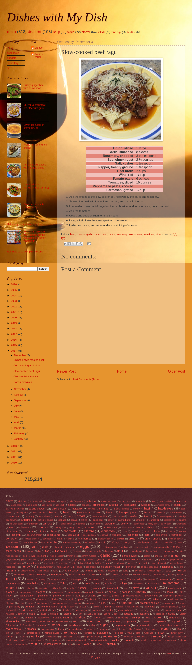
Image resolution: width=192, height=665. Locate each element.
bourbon (58, 516)
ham (107, 563)
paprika (126, 591)
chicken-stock (110, 527)
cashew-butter (65, 524)
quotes (82, 606)
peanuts (57, 595)
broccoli (148, 516)
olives (136, 587)
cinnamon (108, 531)
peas (78, 595)
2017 (14, 334)
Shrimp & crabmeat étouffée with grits (34, 106)
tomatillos (18, 633)
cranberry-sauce (105, 539)
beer (98, 512)
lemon (182, 570)
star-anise (41, 625)
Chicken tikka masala (25, 376)
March (18, 427)
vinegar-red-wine (36, 640)
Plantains (10, 603)
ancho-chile (166, 501)
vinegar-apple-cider (177, 637)
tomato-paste (34, 633)
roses (157, 610)
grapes (162, 559)
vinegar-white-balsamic (76, 640)
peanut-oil (43, 595)
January (19, 438)
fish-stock (77, 551)
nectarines (29, 588)
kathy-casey (71, 570)
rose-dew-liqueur (126, 610)
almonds (140, 501)
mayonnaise (13, 583)
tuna (138, 633)
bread (81, 516)
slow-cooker (135, 234)
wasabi (144, 640)
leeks (168, 570)
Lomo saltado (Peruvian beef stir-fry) (36, 186)
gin (165, 556)
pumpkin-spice (67, 607)
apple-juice (31, 505)
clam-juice (135, 531)
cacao (74, 520)
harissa (131, 563)
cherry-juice (59, 527)
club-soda (170, 531)
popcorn (77, 603)
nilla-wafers (57, 588)
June (17, 411)
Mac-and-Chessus (140, 574)
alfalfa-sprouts (76, 501)
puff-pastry (14, 606)
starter (86, 32)
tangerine (91, 629)
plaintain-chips (176, 599)
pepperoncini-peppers (173, 596)
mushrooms (171, 583)
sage (32, 613)
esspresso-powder (141, 547)
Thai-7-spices (135, 629)
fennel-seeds (13, 550)
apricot (85, 505)
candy (111, 520)
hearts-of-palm (176, 563)
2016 (14, 339)
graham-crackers (131, 559)
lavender (139, 571)
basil (147, 508)
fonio (180, 551)
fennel (176, 546)
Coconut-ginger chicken (26, 365)
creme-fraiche (49, 542)
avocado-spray (163, 505)
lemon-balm (19, 574)
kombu (101, 571)
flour (120, 550)
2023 (14, 300)
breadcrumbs (118, 516)
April (17, 422)
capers (182, 520)
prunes (183, 603)
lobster (125, 574)
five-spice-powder (93, 551)
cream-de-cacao (175, 539)
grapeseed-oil (176, 559)
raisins (119, 606)
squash (176, 621)
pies (80, 599)
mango (42, 579)
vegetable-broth (91, 637)
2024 (14, 295)
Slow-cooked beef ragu (26, 371)
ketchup (89, 570)
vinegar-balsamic (17, 640)
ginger (175, 555)
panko (112, 591)
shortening (123, 618)
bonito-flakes (44, 516)
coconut (15, 534)
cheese (81, 234)
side (148, 618)
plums (21, 603)
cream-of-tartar (29, 542)
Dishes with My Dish (57, 17)
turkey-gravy (177, 633)
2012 (14, 451)
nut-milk (70, 588)
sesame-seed (61, 617)
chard (12, 527)
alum (154, 501)
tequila (122, 629)
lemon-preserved (37, 574)
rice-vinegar (81, 610)
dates (179, 542)
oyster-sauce (57, 592)
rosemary (121, 234)
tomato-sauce (52, 633)
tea (113, 629)
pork (103, 602)
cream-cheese (153, 538)
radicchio (97, 607)
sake (43, 614)
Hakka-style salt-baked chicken (24, 224)
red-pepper (27, 610)
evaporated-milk (161, 547)
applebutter (47, 505)
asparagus (130, 504)
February (19, 433)
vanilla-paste (67, 637)
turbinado (148, 633)
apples (72, 504)
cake (84, 519)
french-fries (72, 556)
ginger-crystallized (29, 559)
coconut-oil (73, 535)
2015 (14, 345)
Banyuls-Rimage (121, 509)
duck (45, 546)
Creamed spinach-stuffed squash (33, 206)
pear (68, 595)
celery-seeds (166, 524)
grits (74, 563)
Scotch (183, 614)
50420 (9, 501)
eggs (84, 546)
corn (147, 534)
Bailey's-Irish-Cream (15, 509)
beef (72, 234)
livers (115, 574)
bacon (177, 504)
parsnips (158, 592)
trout (129, 633)
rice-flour (67, 610)
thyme (165, 628)
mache (180, 574)
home (10, 47)
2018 (14, 328)
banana (103, 508)
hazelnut (142, 563)
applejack (60, 505)
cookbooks (13, 52)
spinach (161, 621)
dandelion (168, 542)
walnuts (129, 640)
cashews (80, 523)
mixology (116, 32)
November (20, 389)
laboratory (12, 63)
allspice (91, 501)
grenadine (63, 563)
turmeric (10, 636)
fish (47, 550)
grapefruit (149, 559)
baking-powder (37, 508)
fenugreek (30, 551)
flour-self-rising (152, 551)
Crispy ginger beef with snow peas (33, 87)
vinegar (156, 636)
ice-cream (91, 567)
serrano (29, 617)
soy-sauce (130, 621)
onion (104, 234)
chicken (90, 527)
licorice (92, 574)
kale (55, 570)
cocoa (182, 531)
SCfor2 (171, 614)
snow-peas (31, 621)
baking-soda (59, 508)
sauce (117, 614)
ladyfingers (113, 571)
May (17, 416)
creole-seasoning (72, 542)
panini (101, 592)
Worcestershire (52, 643)
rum (180, 610)
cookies (116, 534)
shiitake (110, 618)
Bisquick (161, 512)
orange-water (26, 592)
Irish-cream (131, 567)
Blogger (95, 657)
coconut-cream (34, 535)
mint (75, 583)
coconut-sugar (89, 535)
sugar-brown (123, 625)
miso (97, 583)
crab (59, 538)
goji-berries (113, 559)
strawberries (75, 625)
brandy (70, 516)
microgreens (50, 583)
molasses (138, 583)
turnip (24, 637)
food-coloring (12, 556)
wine (158, 234)
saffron (21, 614)
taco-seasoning (48, 629)
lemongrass (57, 574)
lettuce (81, 574)
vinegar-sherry (55, 640)
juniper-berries (27, 571)
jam (181, 567)
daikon (157, 542)
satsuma (106, 614)
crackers (70, 539)
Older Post (176, 371)
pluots (30, 603)
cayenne (110, 523)
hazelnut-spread (158, 563)
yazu (69, 644)
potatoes (126, 602)
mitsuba (108, 583)
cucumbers (90, 542)
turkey (160, 632)
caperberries (169, 520)
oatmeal (97, 588)
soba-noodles (47, 621)
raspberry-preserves (169, 607)
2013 (14, 446)
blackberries (176, 512)
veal (79, 637)
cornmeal (176, 534)
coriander (132, 534)
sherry (97, 617)
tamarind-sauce (76, 629)
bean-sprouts (22, 512)
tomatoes (148, 234)
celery (124, 523)
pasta (112, 234)
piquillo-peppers (139, 599)
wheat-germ (21, 644)
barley (136, 508)
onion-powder (175, 588)
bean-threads (39, 512)
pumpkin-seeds (49, 606)
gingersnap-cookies (84, 559)
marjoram (110, 579)
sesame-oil (43, 617)
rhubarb (44, 610)
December (20, 355)
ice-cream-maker (110, 566)
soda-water (63, 621)
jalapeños (167, 566)
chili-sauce (28, 531)
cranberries (84, 538)
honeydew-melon (45, 567)
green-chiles (49, 563)
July (16, 405)
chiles (150, 527)
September (20, 400)
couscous (48, 538)
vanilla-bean (52, 637)
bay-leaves (165, 508)
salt (80, 614)
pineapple (106, 599)
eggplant (70, 547)
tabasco (31, 628)
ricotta (109, 610)
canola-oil (154, 520)
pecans (92, 595)
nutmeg (82, 587)
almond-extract (108, 501)
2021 (14, 312)
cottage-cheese (32, 539)
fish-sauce (61, 550)
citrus (124, 531)
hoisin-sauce (12, 567)
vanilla (34, 636)
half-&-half (85, 563)
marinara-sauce (95, 579)
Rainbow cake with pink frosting (25, 251)
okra (126, 588)
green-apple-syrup (14, 563)
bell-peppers (127, 512)
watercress (156, 640)
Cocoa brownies (22, 382)
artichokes (99, 504)
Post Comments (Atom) (86, 379)
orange (10, 591)
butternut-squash (45, 520)
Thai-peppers (151, 629)
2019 (14, 323)
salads (101, 32)
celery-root (139, 524)
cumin (102, 542)
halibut (98, 563)
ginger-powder (47, 559)
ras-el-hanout (133, 607)
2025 (14, 289)
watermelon (170, 640)
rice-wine (96, 610)
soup (56, 32)
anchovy (181, 501)
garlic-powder (129, 555)
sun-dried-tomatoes (169, 625)
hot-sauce (77, 567)
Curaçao (116, 542)
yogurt (87, 643)
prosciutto (170, 603)
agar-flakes (51, 501)
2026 (14, 284)
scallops (160, 614)
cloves (156, 531)
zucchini (111, 643)
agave (63, 501)
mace (170, 574)
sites (9, 68)
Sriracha (10, 625)
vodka (115, 640)
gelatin (147, 556)
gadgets (11, 57)
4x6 (169, 653)
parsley (141, 591)
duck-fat (58, 547)
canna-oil (140, 520)
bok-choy (29, 516)
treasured (102, 632)
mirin (87, 583)
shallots (80, 617)
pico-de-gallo (68, 599)
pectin (105, 596)
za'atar (100, 644)
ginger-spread (64, 559)
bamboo (91, 509)
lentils (71, 574)
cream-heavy (12, 542)
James (39, 47)
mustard (11, 587)
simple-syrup (175, 617)
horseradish (63, 567)
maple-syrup (76, 579)
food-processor (57, 556)
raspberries (149, 606)
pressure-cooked (149, 602)
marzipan (150, 579)
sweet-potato (13, 628)
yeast (77, 644)
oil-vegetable (112, 588)
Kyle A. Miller (39, 55)
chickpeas (126, 527)
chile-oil (139, 527)
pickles (54, 599)
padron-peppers (74, 592)
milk (62, 583)
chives (53, 531)
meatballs (32, 583)
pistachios (157, 599)
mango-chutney (58, 579)
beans (52, 512)
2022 (14, 306)
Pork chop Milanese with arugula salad (34, 166)
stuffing (92, 625)
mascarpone (165, 579)
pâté (181, 592)
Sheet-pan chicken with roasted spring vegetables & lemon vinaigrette (34, 236)
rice (54, 610)
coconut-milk (54, 534)
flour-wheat (168, 551)
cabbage (61, 520)
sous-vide (115, 621)
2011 (14, 457)
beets (109, 512)
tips (179, 628)
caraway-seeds (16, 524)
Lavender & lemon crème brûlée (33, 126)
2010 (14, 462)
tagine (61, 629)
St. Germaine (25, 625)
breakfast (131, 32)
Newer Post (66, 371)
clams (146, 531)
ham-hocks (119, 563)
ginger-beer (11, 559)
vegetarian (110, 636)
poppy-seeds (91, 603)
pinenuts (120, 599)
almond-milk (126, 501)
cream (133, 538)
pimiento (93, 599)
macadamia (158, 574)
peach (9, 595)
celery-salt (152, 524)
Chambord (181, 524)
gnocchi (100, 559)
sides (70, 32)
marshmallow (136, 579)
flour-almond (136, 551)
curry (127, 542)
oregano (40, 591)
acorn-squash (36, 501)
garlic (89, 234)
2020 (14, 317)
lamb (125, 570)
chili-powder (12, 531)
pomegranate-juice (61, 603)
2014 (14, 350)
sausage (128, 613)
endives (124, 547)
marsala (122, 579)
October (19, 394)
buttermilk (26, 519)
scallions (144, 613)
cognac (104, 535)
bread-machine (99, 516)
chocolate (70, 531)
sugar (104, 625)
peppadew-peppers (132, 596)
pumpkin (30, 606)
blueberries (12, 516)
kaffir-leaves (43, 571)
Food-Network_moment (34, 556)
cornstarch (12, 538)
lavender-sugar (154, 571)
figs (39, 551)
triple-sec (119, 633)
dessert (34, 31)
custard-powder (143, 542)
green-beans (33, 563)
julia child (11, 570)
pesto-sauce (26, 599)
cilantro (89, 531)
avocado (145, 504)
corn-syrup (161, 535)
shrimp (136, 617)
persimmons (11, 599)
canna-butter (124, 520)
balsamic (77, 508)
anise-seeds (17, 505)
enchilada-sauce (109, 547)
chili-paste (178, 527)
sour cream (94, 621)
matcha (179, 579)
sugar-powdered (145, 625)
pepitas (115, 596)
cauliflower (95, 523)
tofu (7, 633)
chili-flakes (165, 527)
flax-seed (109, 551)
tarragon (103, 629)
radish (108, 606)
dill (33, 546)
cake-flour (98, 520)
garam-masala (88, 556)
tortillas (88, 633)
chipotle (42, 531)
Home (122, 371)
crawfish (120, 539)
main (11, 31)
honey (25, 566)
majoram (31, 579)
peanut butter (27, 595)
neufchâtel (43, 588)
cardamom (32, 523)
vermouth (128, 637)
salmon (68, 613)
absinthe (22, 501)
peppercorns (151, 595)
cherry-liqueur (75, 527)
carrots (47, 523)
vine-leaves (142, 637)
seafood (14, 617)
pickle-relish (41, 599)
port (114, 603)
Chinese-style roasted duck (28, 359)
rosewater (169, 610)
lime (102, 574)
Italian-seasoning (149, 567)
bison (147, 512)
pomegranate (43, 603)
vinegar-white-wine (99, 640)
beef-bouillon (83, 512)
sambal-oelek (92, 614)
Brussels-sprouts (165, 516)
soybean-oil (147, 621)
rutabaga (10, 614)
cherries (43, 527)
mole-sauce (153, 583)
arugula (113, 504)
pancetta (89, 592)
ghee (157, 556)
